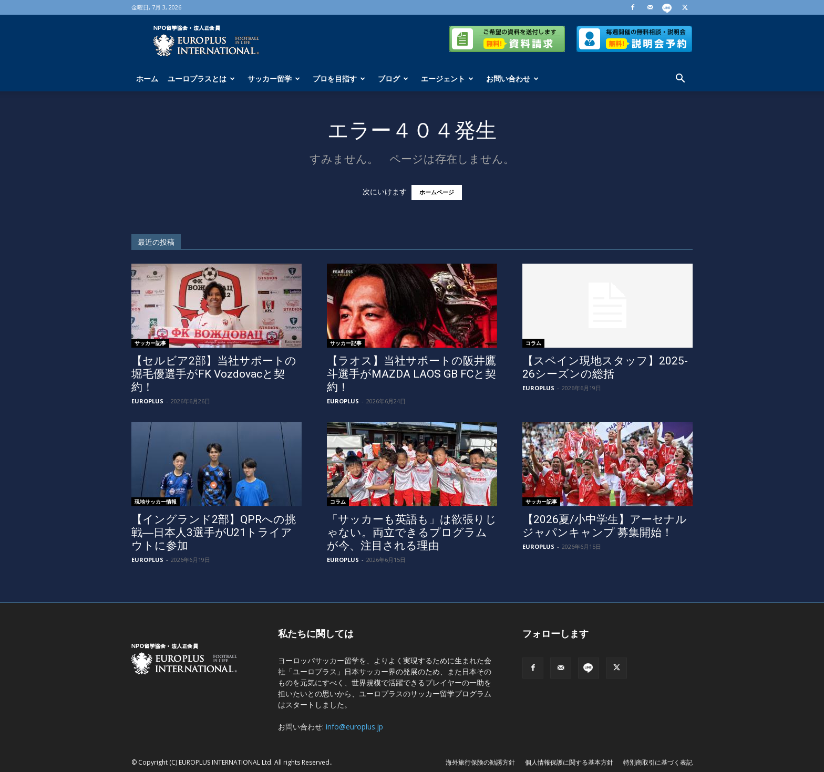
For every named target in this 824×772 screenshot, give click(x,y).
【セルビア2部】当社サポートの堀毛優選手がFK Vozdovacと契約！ (213, 373)
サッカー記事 (150, 343)
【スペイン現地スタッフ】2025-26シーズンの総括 (605, 367)
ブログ (393, 79)
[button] (680, 80)
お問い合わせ (512, 79)
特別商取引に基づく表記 (658, 762)
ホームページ (436, 192)
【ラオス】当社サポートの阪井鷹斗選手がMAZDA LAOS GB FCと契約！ (411, 373)
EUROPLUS (147, 401)
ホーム (147, 79)
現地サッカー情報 (156, 501)
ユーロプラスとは (201, 79)
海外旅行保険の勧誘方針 (480, 762)
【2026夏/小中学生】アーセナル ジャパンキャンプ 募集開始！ (604, 526)
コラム (533, 343)
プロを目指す (339, 79)
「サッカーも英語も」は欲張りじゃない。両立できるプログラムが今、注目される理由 (412, 532)
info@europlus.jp (354, 727)
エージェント (447, 79)
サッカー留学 (274, 79)
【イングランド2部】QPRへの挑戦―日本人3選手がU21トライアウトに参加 (213, 532)
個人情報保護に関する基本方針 (569, 762)
